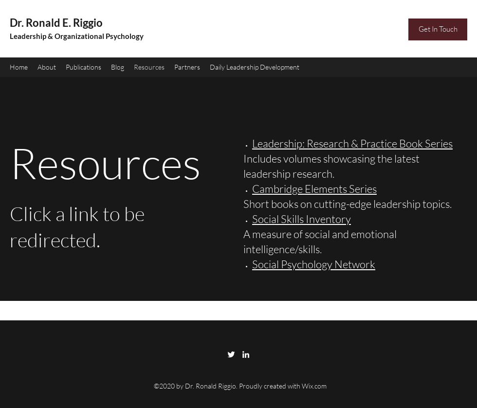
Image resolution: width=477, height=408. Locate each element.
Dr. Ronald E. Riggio (56, 22)
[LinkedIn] (246, 354)
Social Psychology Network (313, 264)
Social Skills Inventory (301, 218)
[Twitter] (231, 354)
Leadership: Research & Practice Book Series (352, 143)
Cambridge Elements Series (314, 188)
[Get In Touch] (437, 29)
